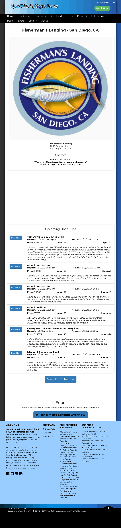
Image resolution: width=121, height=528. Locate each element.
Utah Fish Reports (68, 493)
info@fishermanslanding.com (64, 164)
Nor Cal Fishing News (69, 477)
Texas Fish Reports (68, 488)
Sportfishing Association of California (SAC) (93, 432)
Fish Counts (65, 443)
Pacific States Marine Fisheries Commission (95, 437)
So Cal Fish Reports (68, 486)
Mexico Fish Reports (68, 463)
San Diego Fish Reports (66, 483)
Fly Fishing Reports (68, 450)
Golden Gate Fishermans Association (93, 455)
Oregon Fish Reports (69, 479)
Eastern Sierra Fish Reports (68, 439)
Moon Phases (66, 468)
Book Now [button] (16, 238)
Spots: (106, 242)
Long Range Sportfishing (65, 460)
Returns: (76, 239)
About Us (47, 433)
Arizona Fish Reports (69, 434)
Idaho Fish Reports (68, 457)
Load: (60, 242)
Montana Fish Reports (69, 466)
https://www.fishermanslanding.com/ (66, 162)
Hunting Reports (67, 454)
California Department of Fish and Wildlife (95, 446)
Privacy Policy (49, 429)
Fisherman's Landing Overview (60, 415)
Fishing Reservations (69, 445)
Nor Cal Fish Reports (69, 475)
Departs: (32, 239)
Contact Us (48, 436)
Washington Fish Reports (67, 496)
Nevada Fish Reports (69, 473)
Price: (30, 242)
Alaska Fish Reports (68, 432)
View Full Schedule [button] (60, 379)
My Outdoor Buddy (68, 470)
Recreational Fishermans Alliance (93, 460)
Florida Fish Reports (68, 448)
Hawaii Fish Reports (68, 452)
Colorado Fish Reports (69, 436)
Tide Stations (65, 491)
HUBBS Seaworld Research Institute (93, 451)
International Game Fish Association (92, 441)
